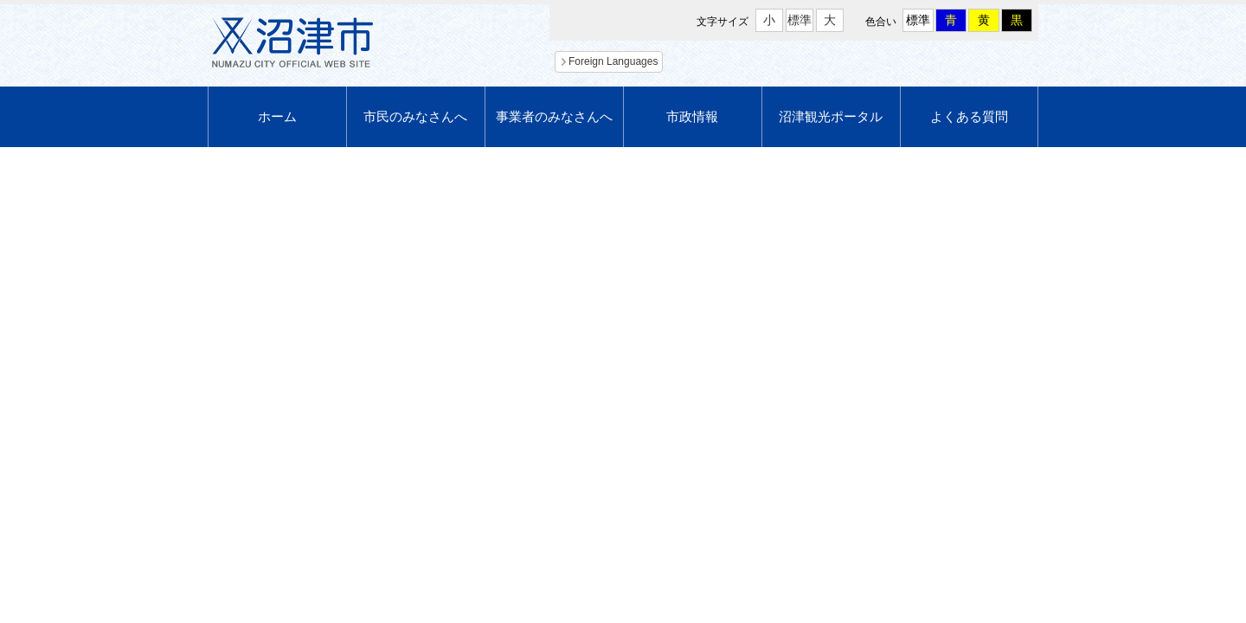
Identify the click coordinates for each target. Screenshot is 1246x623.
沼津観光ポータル (831, 116)
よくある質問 (969, 116)
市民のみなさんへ (415, 116)
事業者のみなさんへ (554, 116)
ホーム (277, 116)
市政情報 (692, 116)
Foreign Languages (613, 61)
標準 (799, 20)
